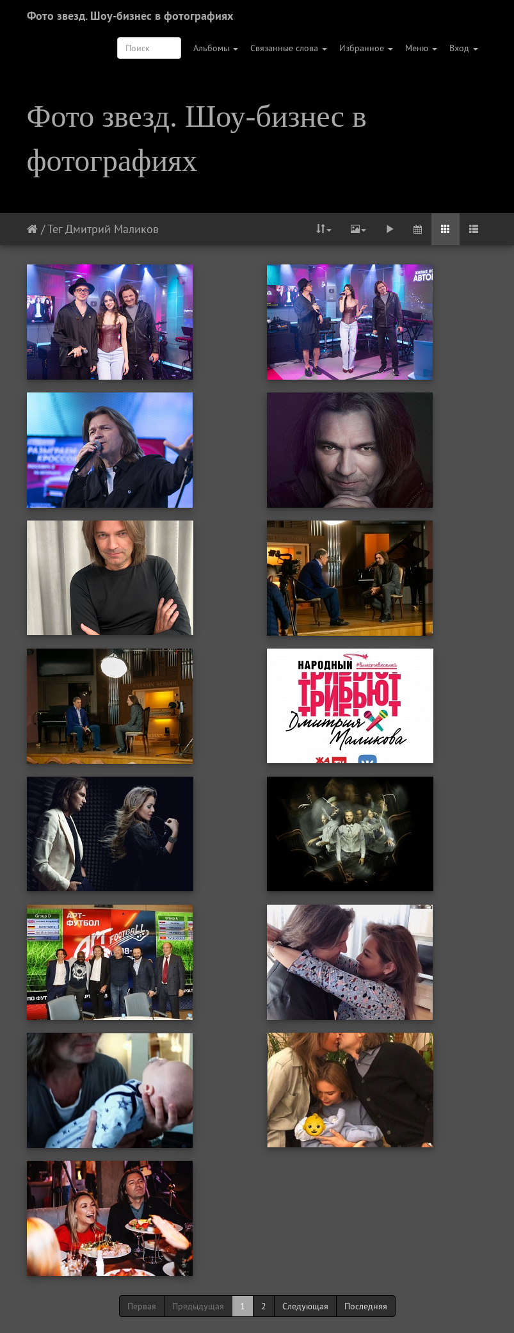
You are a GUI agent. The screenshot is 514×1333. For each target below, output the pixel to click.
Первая (141, 1306)
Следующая (305, 1306)
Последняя (365, 1306)
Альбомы (215, 48)
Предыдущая (198, 1306)
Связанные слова (288, 48)
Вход (463, 48)
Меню (421, 48)
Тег (54, 229)
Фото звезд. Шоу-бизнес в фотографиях (130, 15)
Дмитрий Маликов (112, 229)
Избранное (366, 48)
